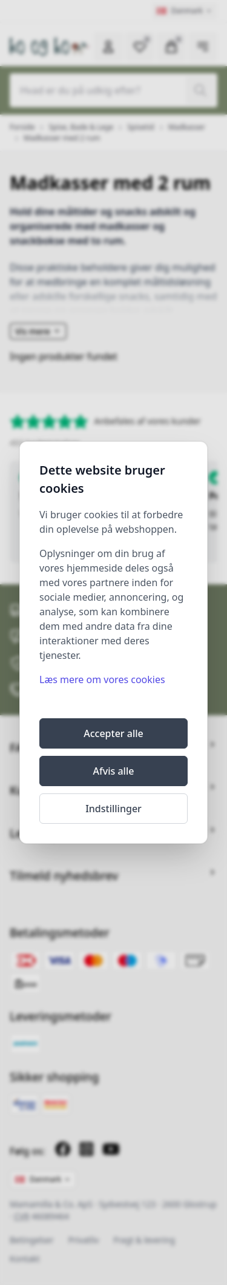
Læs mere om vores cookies (102, 679)
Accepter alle (113, 733)
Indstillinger (113, 808)
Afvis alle (113, 771)
